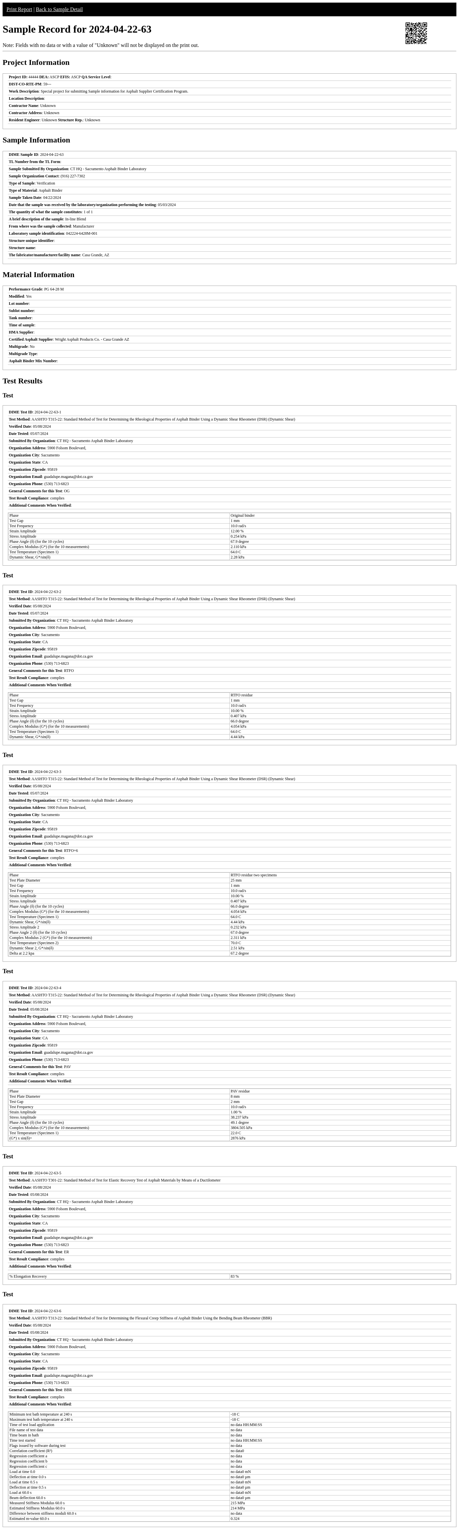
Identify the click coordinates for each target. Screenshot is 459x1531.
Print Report (19, 9)
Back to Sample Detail (59, 9)
